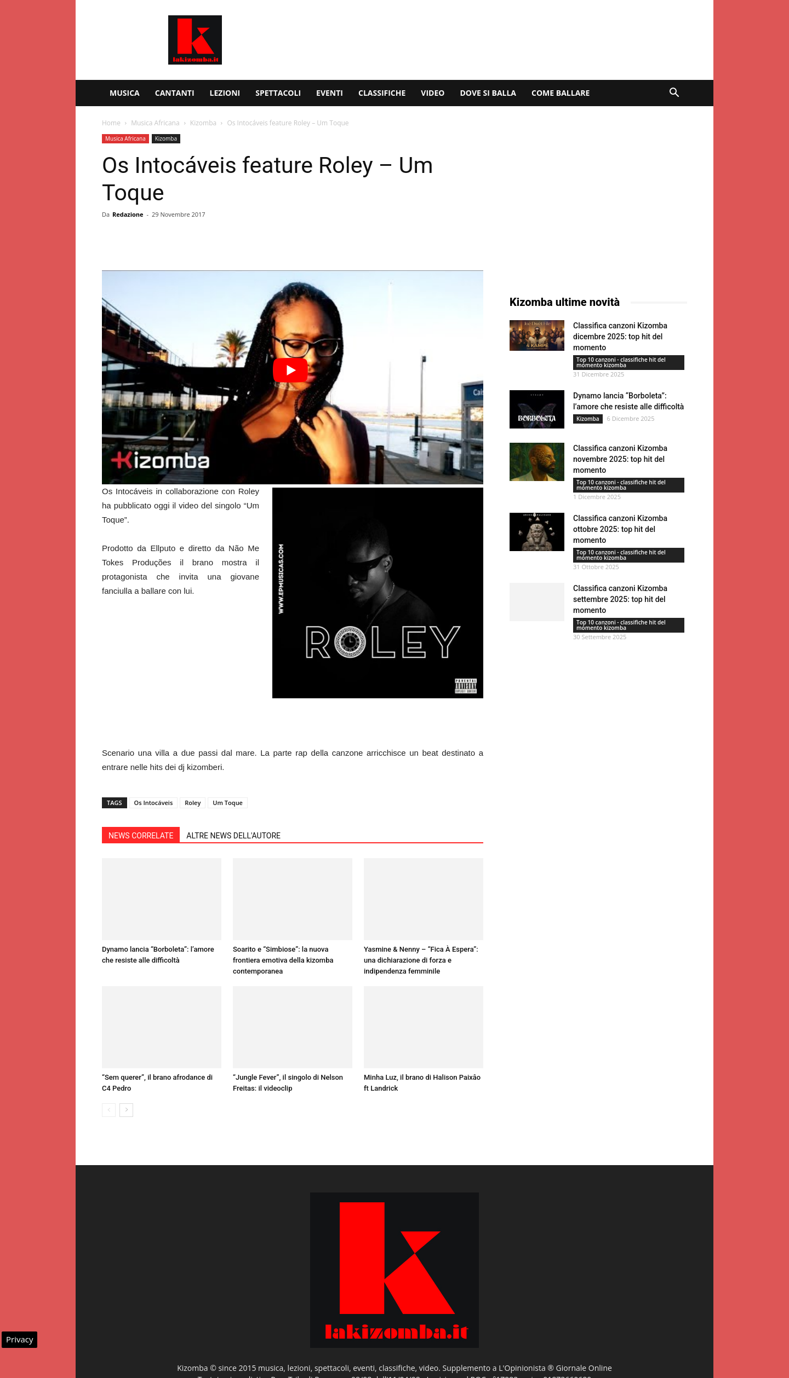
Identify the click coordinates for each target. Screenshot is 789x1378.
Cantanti (175, 93)
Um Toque (228, 802)
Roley (193, 802)
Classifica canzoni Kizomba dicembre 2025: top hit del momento (620, 336)
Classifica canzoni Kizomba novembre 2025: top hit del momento (620, 459)
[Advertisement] (487, 40)
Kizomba (203, 123)
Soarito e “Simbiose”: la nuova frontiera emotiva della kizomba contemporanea (283, 960)
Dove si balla (488, 93)
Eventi (329, 93)
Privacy (19, 1339)
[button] (674, 94)
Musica (125, 93)
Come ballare (560, 93)
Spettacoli (278, 93)
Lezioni (225, 93)
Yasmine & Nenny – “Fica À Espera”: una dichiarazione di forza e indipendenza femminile (421, 960)
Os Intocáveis (153, 802)
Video (432, 93)
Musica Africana (155, 123)
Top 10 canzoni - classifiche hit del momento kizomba (621, 362)
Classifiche (381, 93)
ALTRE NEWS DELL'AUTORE (233, 835)
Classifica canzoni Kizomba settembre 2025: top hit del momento (620, 599)
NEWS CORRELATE (140, 835)
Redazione (128, 214)
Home (111, 123)
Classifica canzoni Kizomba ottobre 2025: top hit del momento (620, 529)
